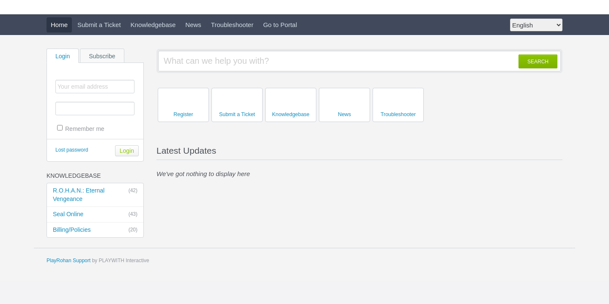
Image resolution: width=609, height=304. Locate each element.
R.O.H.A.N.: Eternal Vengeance (95, 194)
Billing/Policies (95, 230)
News (193, 24)
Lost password (71, 150)
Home (59, 24)
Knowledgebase (153, 24)
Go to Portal (280, 24)
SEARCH (538, 62)
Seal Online (95, 214)
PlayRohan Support (69, 260)
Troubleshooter (232, 24)
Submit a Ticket (99, 24)
